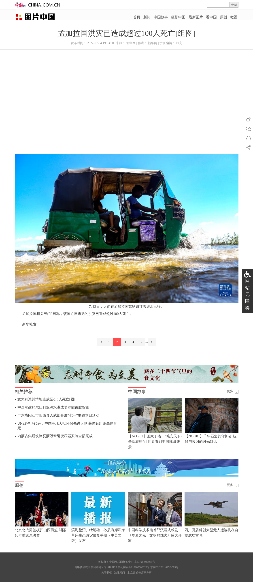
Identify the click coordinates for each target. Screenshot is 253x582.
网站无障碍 (247, 294)
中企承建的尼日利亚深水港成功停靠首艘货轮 (53, 407)
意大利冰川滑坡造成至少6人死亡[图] (46, 399)
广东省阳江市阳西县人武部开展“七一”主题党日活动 (58, 415)
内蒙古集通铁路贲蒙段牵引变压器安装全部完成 (55, 436)
